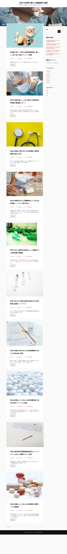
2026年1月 (48, 73)
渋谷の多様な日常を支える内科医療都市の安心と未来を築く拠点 (25, 366)
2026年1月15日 (20, 111)
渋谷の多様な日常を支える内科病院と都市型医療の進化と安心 (25, 157)
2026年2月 (48, 71)
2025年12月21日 (20, 425)
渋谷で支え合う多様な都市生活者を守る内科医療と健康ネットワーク (25, 314)
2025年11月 (48, 77)
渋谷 (32, 61)
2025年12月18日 (20, 479)
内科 (28, 61)
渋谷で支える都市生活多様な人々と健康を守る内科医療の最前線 (25, 261)
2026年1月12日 (20, 162)
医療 (30, 61)
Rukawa (12, 61)
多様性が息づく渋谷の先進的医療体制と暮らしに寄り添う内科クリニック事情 (25, 54)
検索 (47, 29)
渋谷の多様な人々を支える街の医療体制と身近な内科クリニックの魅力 (25, 419)
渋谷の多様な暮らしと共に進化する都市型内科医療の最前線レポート (25, 105)
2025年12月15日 (20, 532)
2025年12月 (48, 75)
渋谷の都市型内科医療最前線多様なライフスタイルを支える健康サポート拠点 (25, 473)
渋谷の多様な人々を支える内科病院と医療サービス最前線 (25, 527)
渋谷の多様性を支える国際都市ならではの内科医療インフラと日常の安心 (25, 208)
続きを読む (12, 67)
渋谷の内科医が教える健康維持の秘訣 (33, 2)
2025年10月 (48, 80)
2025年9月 (48, 82)
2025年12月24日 (20, 373)
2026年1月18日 (20, 61)
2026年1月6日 (20, 267)
